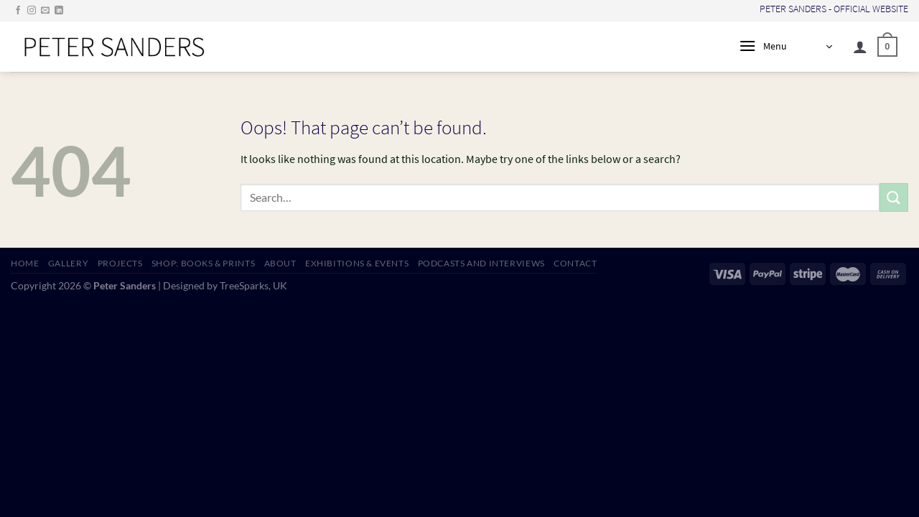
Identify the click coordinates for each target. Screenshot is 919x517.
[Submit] (894, 197)
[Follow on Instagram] (31, 11)
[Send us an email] (45, 11)
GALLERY (68, 263)
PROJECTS (120, 263)
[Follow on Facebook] (18, 11)
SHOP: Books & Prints (203, 263)
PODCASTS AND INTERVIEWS (481, 263)
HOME (25, 263)
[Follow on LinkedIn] (59, 11)
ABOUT (280, 263)
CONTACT (575, 263)
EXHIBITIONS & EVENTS (357, 263)
